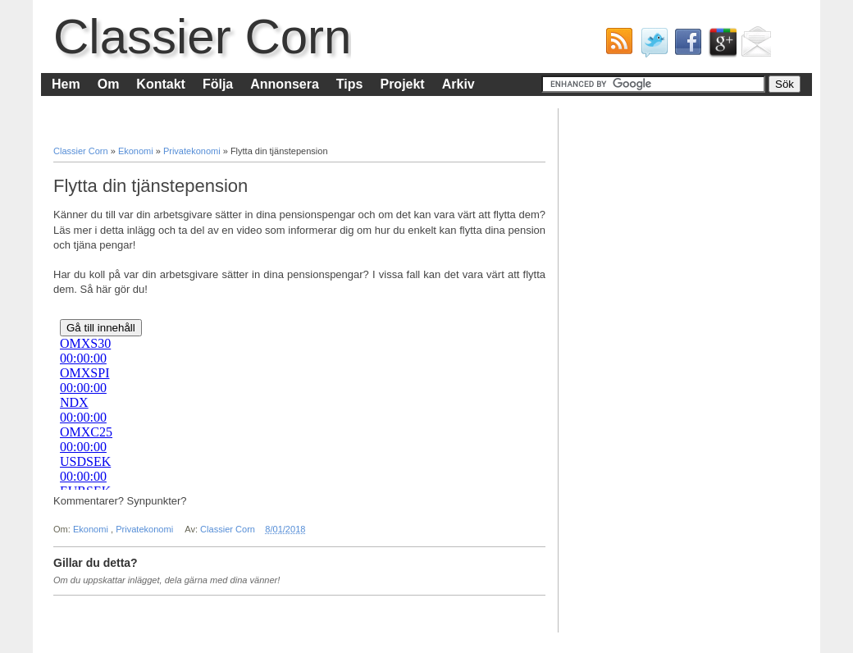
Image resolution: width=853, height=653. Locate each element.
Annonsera (284, 84)
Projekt (402, 84)
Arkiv (458, 84)
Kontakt (160, 84)
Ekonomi (137, 151)
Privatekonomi (193, 151)
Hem (66, 84)
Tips (349, 84)
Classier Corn (202, 36)
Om (109, 84)
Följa (218, 84)
